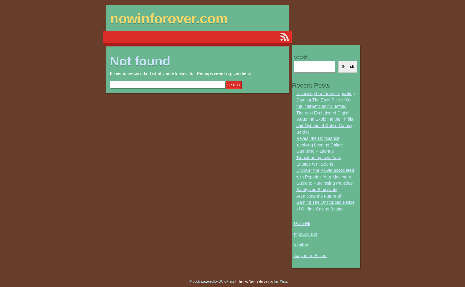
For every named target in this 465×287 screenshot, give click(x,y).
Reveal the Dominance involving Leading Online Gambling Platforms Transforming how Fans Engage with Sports (319, 151)
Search (301, 57)
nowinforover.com (169, 18)
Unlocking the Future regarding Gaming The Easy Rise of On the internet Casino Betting (325, 100)
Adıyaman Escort (310, 255)
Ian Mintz (280, 281)
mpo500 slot (305, 234)
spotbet (301, 245)
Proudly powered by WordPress (212, 281)
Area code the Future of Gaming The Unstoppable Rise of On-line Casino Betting (325, 202)
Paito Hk (302, 223)
